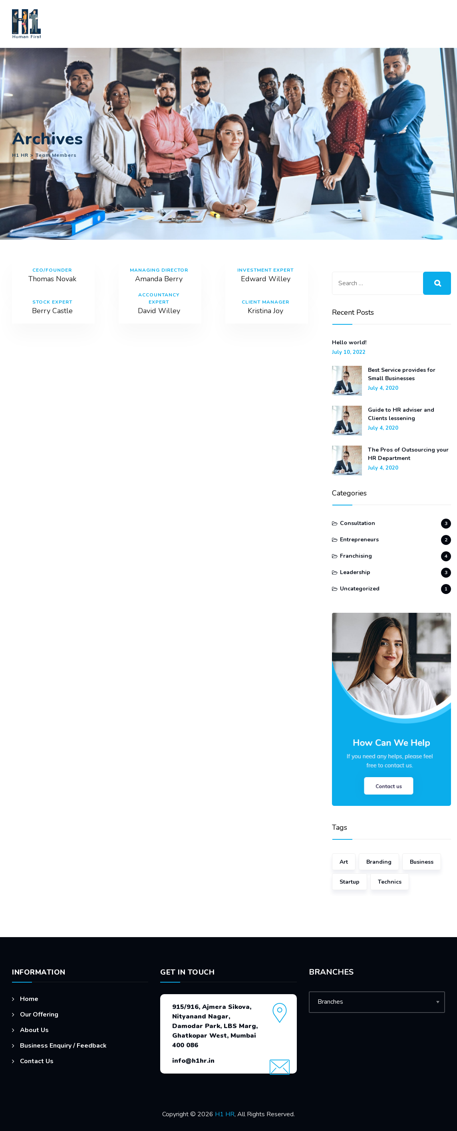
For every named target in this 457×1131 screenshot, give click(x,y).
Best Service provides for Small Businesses (401, 374)
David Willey (159, 311)
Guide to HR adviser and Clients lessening (401, 414)
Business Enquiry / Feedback (63, 1045)
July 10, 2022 (349, 352)
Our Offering (39, 1014)
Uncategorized (360, 588)
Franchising (356, 556)
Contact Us (37, 1061)
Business (421, 862)
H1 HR (224, 1114)
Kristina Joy (265, 311)
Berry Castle (52, 311)
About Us (34, 1030)
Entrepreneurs (359, 539)
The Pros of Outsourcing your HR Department (408, 454)
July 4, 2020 (383, 388)
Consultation (357, 523)
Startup (350, 882)
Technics (389, 882)
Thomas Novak (52, 279)
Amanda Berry (159, 279)
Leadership (355, 572)
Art (344, 862)
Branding (378, 862)
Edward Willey (265, 279)
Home (29, 999)
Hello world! (349, 342)
